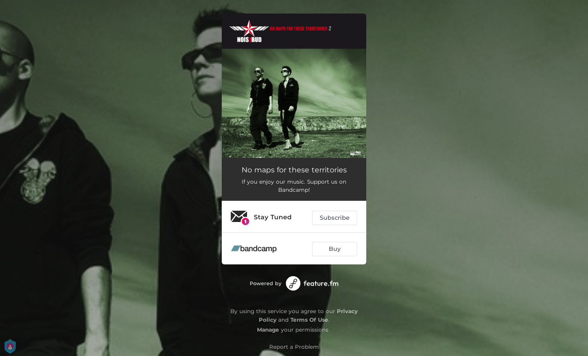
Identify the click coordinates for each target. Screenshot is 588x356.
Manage (268, 329)
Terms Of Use (309, 319)
